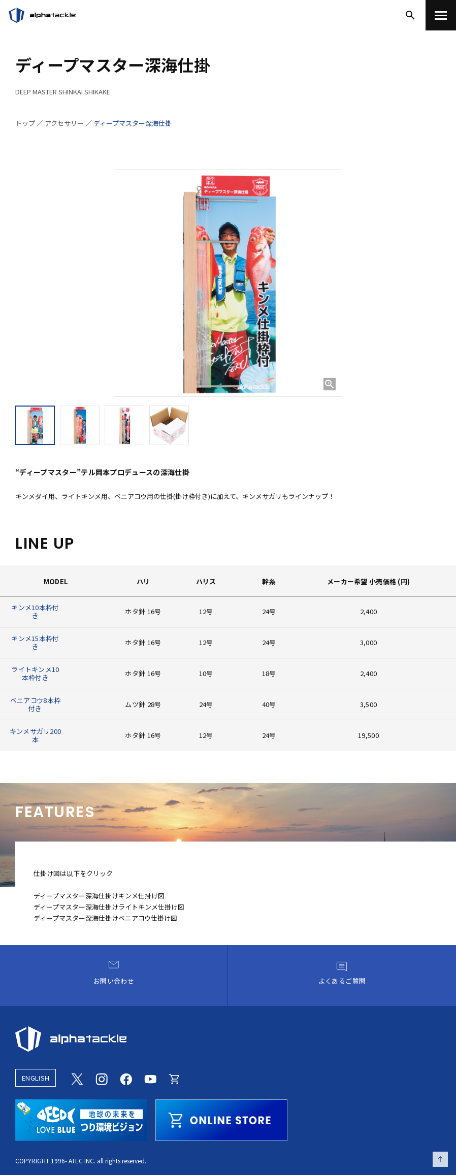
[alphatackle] (228, 1039)
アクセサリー (64, 123)
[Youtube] (150, 1078)
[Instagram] (101, 1078)
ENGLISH (35, 1078)
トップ (25, 123)
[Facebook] (126, 1078)
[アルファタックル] (42, 15)
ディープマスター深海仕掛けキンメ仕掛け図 (99, 895)
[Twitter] (77, 1078)
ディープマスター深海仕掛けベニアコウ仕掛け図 (105, 918)
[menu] (441, 15)
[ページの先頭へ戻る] (440, 1159)
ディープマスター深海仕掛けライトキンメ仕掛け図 (109, 907)
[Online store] (175, 1078)
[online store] (221, 1119)
